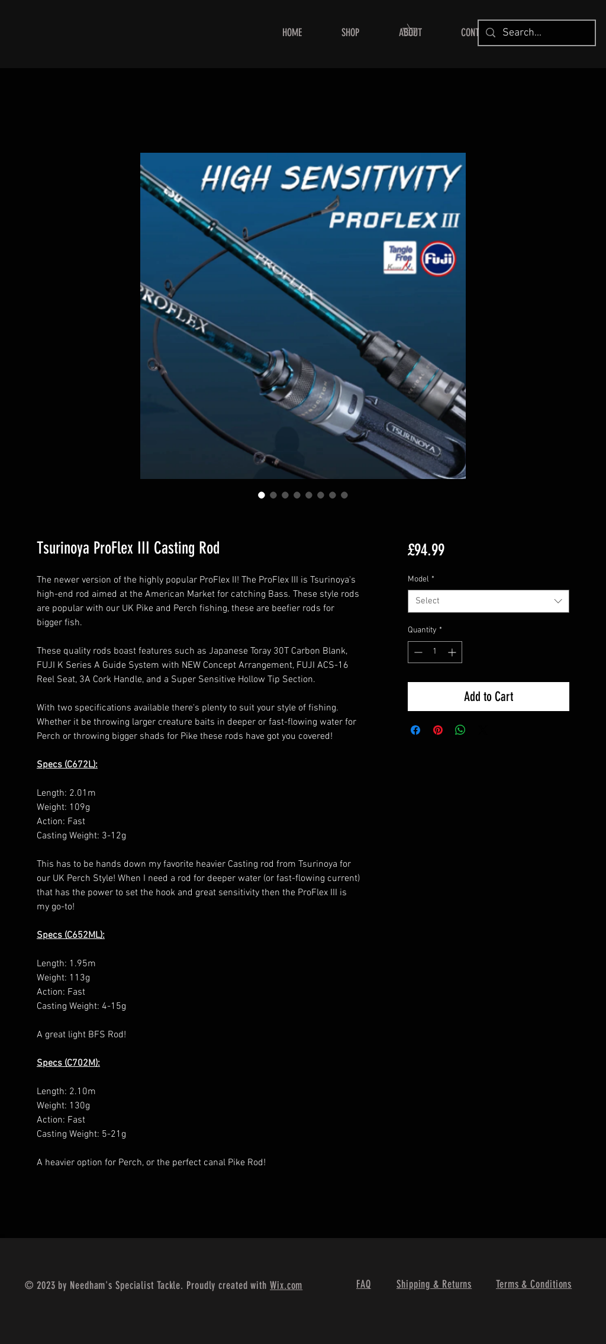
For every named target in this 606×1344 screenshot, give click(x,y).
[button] (350, 33)
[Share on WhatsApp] (460, 730)
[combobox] (488, 601)
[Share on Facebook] (415, 730)
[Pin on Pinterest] (438, 730)
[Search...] (536, 33)
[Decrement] (417, 652)
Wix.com (286, 1285)
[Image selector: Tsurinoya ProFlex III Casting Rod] (261, 495)
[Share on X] (483, 730)
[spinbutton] (435, 652)
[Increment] (453, 652)
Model (421, 579)
